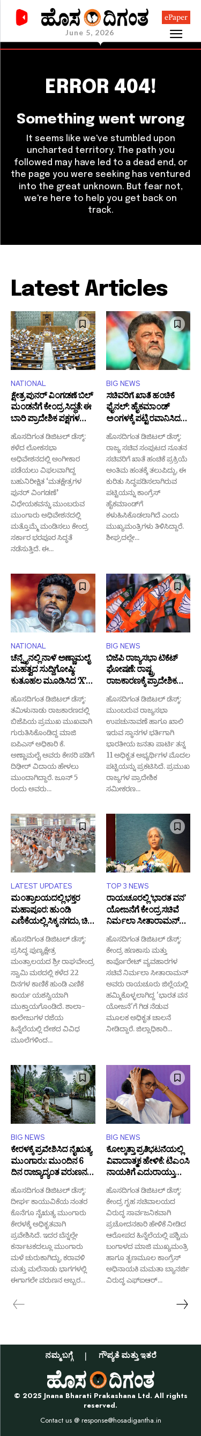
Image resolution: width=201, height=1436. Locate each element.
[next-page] (181, 1304)
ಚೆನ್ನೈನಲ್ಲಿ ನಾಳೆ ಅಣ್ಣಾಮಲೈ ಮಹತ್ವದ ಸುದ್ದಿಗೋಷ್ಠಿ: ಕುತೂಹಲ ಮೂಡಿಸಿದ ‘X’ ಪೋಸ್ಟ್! (50, 671)
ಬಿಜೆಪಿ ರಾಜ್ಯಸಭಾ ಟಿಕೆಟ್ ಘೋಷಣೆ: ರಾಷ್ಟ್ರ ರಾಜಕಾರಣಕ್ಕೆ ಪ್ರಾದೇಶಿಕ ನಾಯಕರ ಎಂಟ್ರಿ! (141, 671)
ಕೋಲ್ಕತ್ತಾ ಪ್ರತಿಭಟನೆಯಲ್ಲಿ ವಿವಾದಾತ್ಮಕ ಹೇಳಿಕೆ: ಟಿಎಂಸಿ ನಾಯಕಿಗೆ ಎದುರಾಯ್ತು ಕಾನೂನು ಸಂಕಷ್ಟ (147, 1162)
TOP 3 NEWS (127, 886)
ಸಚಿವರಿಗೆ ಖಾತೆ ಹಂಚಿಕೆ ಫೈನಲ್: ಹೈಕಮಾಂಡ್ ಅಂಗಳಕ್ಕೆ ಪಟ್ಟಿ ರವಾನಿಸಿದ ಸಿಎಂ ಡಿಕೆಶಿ (143, 409)
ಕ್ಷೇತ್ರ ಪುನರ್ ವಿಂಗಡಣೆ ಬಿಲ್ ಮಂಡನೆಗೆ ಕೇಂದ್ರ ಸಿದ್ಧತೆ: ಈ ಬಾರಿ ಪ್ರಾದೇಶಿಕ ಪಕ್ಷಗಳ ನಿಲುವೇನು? (52, 409)
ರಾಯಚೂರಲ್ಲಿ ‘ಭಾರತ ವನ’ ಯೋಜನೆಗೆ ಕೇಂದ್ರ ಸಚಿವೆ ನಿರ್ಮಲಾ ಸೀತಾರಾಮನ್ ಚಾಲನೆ (145, 911)
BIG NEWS (123, 383)
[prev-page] (19, 1304)
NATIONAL (28, 383)
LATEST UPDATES (41, 886)
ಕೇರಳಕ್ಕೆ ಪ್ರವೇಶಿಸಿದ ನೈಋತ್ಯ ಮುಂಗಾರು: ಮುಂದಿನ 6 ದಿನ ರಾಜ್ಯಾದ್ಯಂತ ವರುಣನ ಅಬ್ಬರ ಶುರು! (51, 1162)
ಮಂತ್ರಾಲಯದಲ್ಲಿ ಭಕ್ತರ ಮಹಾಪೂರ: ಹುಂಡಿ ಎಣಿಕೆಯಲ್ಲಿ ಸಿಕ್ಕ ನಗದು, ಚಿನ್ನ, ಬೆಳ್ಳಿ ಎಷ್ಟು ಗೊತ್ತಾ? (53, 911)
